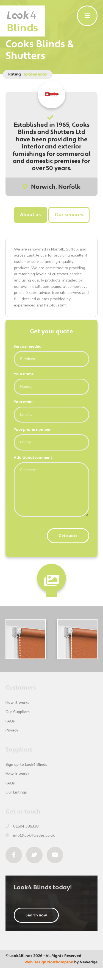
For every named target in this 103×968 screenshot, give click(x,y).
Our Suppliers (17, 711)
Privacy (11, 730)
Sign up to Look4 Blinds (26, 764)
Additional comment (33, 457)
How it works (17, 702)
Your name (24, 374)
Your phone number (32, 429)
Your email (24, 401)
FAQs (10, 721)
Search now (36, 915)
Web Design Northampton (48, 962)
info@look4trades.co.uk (30, 835)
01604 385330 (21, 826)
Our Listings (16, 792)
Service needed (27, 346)
